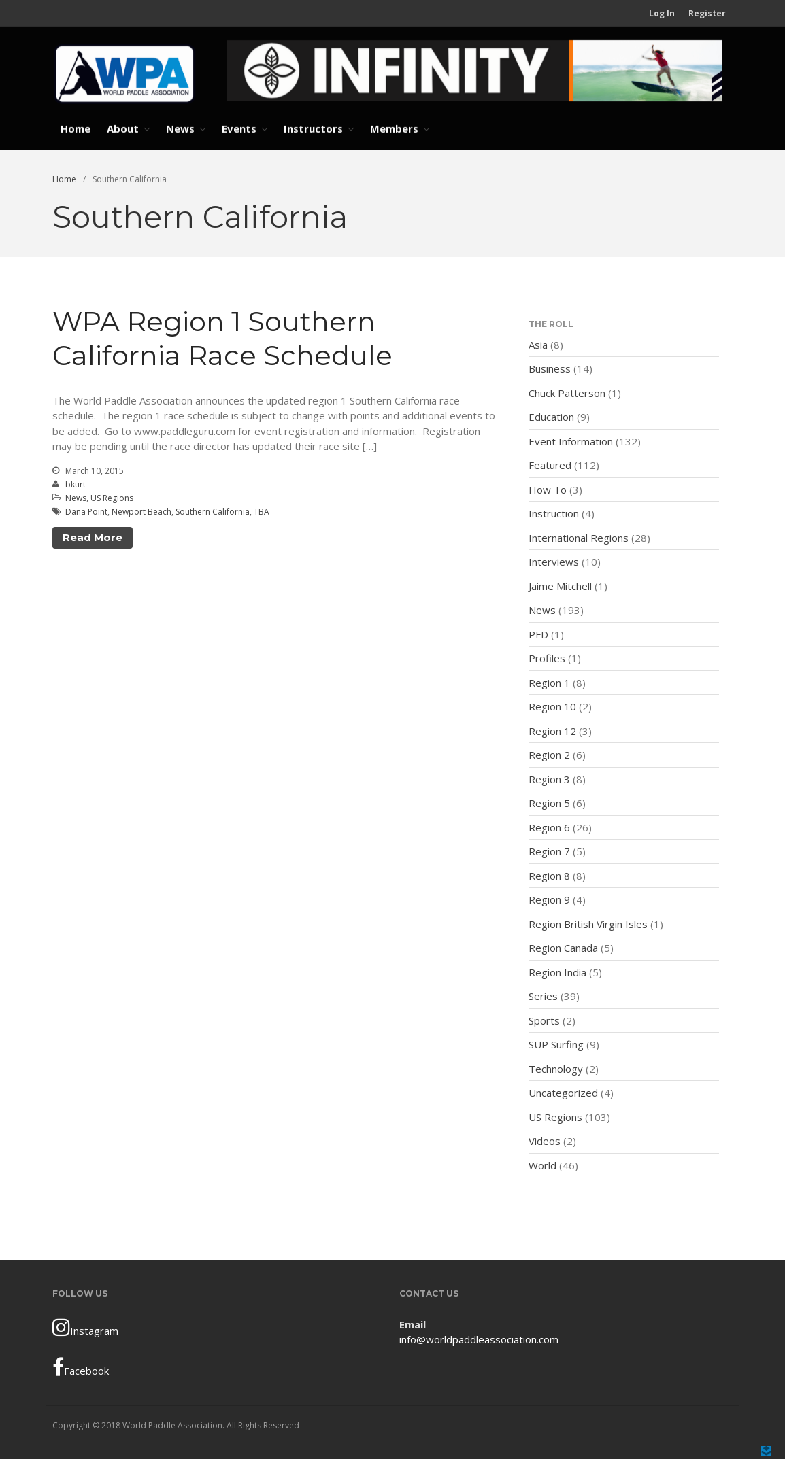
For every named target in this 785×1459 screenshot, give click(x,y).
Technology (556, 1069)
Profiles (547, 658)
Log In (662, 13)
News (180, 128)
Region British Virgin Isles (588, 924)
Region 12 (552, 731)
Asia (538, 344)
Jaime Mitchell (560, 586)
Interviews (554, 561)
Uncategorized (563, 1092)
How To (548, 489)
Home (75, 128)
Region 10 (552, 706)
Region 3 (549, 779)
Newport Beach (141, 511)
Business (550, 368)
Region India (557, 972)
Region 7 (549, 851)
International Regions (579, 538)
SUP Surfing (556, 1044)
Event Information (571, 441)
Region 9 (549, 899)
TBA (261, 511)
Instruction (554, 513)
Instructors (313, 128)
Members (394, 128)
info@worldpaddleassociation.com (478, 1339)
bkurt (75, 484)
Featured (550, 465)
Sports (544, 1020)
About (123, 128)
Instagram (85, 1327)
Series (543, 996)
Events (239, 128)
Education (551, 417)
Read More (92, 537)
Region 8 (549, 875)
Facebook (80, 1367)
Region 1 (549, 682)
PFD (538, 634)
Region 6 (549, 827)
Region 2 (549, 754)
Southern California (213, 511)
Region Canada (563, 948)
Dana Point (86, 511)
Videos (545, 1141)
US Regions (111, 498)
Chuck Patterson (567, 393)
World (542, 1165)
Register (707, 13)
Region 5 (549, 803)
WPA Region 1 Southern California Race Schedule (222, 338)
